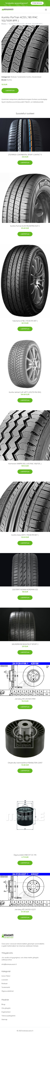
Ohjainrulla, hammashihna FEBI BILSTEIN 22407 (25, 763)
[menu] (46, 9)
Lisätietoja (10, 90)
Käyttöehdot (6, 1012)
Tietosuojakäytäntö (8, 1016)
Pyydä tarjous (37, 3)
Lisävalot (5, 980)
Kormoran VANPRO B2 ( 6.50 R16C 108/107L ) (25, 464)
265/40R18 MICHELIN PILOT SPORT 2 (25, 644)
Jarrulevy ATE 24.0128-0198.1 (25, 699)
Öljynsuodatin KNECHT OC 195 (25, 855)
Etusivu (4, 24)
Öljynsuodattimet (8, 991)
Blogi (3, 1004)
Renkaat (14, 77)
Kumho (28, 77)
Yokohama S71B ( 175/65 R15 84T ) (25, 321)
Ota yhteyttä (6, 1008)
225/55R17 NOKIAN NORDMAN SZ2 (25, 590)
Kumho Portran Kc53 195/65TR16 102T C (25, 226)
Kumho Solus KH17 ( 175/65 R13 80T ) (25, 535)
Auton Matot (6, 976)
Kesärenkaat (36, 77)
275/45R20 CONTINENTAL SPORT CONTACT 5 (25, 155)
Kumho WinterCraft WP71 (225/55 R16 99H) (25, 392)
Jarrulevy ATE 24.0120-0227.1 (25, 909)
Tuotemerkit (21, 77)
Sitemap (4, 1019)
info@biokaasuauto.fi (9, 964)
